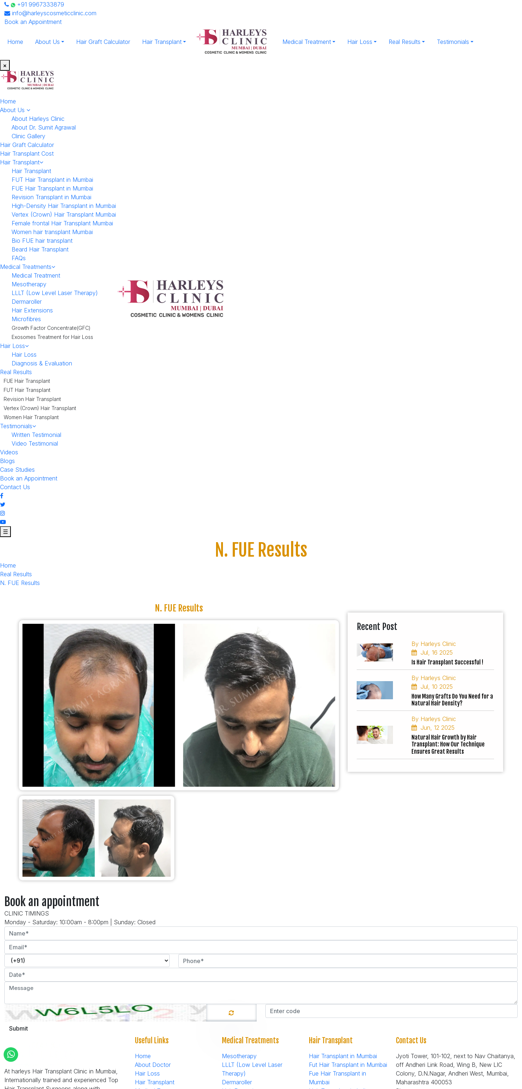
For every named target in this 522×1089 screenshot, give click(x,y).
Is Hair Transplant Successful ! (447, 662)
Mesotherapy (29, 284)
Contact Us (15, 487)
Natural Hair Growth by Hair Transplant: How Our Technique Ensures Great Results (448, 744)
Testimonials (453, 41)
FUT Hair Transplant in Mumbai (52, 179)
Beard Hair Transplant (40, 249)
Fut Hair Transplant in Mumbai (348, 1064)
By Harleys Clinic (433, 643)
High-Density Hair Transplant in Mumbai (64, 205)
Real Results (404, 41)
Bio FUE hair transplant (42, 240)
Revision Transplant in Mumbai (51, 197)
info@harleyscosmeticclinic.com (50, 13)
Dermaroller (27, 301)
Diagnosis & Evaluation (42, 363)
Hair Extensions (32, 310)
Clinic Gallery (28, 136)
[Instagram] (2, 513)
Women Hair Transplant (31, 417)
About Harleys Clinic (38, 118)
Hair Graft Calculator (103, 41)
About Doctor (153, 1064)
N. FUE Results (20, 582)
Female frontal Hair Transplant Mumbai (62, 223)
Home (15, 41)
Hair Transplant (162, 41)
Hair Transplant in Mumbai (343, 1056)
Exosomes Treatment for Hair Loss (52, 337)
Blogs (7, 460)
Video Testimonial (35, 443)
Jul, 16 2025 (432, 652)
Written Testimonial (36, 434)
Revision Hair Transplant (32, 399)
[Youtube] (3, 521)
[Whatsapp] (11, 1054)
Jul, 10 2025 (432, 686)
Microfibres (26, 319)
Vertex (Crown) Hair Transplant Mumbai (64, 214)
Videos (9, 452)
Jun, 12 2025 (433, 727)
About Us (47, 41)
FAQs (19, 258)
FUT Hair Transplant (27, 390)
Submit (18, 1028)
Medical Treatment (306, 41)
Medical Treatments (27, 266)
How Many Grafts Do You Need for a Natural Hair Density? (452, 700)
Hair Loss (359, 41)
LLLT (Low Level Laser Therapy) (55, 292)
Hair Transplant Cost (27, 153)
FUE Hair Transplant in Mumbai (52, 188)
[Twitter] (2, 504)
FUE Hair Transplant (27, 381)
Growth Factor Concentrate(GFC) (51, 328)
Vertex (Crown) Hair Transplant (40, 408)
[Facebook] (1, 495)
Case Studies (17, 469)
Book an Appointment (33, 21)
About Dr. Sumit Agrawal (44, 127)
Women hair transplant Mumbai (52, 232)
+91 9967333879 (34, 4)
